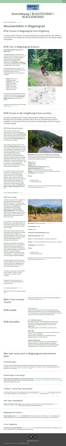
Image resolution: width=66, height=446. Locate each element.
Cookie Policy (16, 443)
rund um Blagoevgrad (28, 427)
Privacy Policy (9, 443)
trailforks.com (14, 106)
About (5, 443)
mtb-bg (20, 192)
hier (7, 292)
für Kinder (18, 416)
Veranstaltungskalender (23, 368)
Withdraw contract (24, 443)
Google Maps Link (50, 223)
